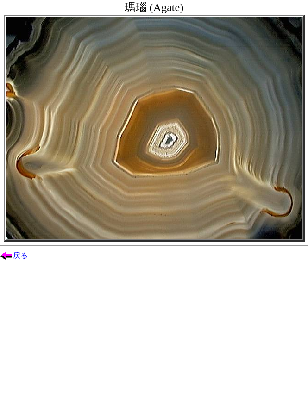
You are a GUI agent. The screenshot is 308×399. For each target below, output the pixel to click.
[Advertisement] (154, 334)
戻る (20, 255)
